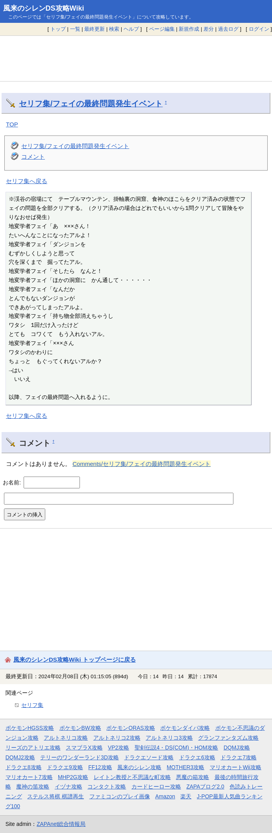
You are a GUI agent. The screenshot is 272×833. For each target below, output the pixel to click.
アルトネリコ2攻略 (117, 738)
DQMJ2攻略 (20, 757)
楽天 (185, 796)
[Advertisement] (136, 58)
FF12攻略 (100, 767)
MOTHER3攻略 (186, 767)
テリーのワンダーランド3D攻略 (79, 757)
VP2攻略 (118, 747)
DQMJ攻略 (237, 747)
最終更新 (94, 29)
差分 (209, 29)
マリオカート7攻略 (29, 777)
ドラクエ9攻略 (65, 767)
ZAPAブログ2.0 (205, 786)
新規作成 (189, 29)
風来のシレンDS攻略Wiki (43, 8)
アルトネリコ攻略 (66, 738)
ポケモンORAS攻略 (130, 728)
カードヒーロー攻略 (156, 786)
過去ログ (228, 29)
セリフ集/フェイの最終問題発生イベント (91, 103)
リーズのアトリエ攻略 (33, 747)
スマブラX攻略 (84, 747)
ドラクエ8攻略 (24, 767)
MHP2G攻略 (73, 777)
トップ (58, 29)
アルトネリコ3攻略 (169, 738)
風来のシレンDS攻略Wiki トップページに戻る (74, 659)
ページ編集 (162, 29)
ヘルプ (131, 29)
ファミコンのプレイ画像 (119, 796)
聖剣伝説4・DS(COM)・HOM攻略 (176, 747)
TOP (12, 124)
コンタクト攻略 (106, 786)
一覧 (75, 29)
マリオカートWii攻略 (235, 767)
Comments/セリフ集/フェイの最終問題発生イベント (141, 463)
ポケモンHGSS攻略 (30, 728)
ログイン (259, 29)
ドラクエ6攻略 (197, 757)
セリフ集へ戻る (26, 181)
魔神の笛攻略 (32, 786)
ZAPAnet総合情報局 (61, 824)
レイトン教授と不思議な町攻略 (132, 777)
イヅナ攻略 (68, 786)
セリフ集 (32, 705)
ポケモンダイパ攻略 (185, 728)
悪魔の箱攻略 (192, 777)
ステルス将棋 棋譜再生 (55, 796)
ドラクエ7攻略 (238, 757)
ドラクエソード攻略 (149, 757)
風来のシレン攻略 (139, 767)
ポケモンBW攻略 (80, 728)
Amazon (165, 796)
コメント (33, 156)
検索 (114, 29)
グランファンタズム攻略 (228, 738)
